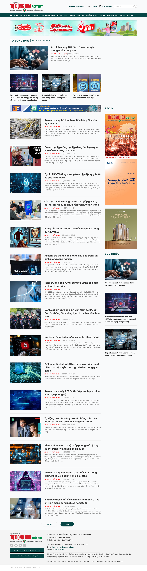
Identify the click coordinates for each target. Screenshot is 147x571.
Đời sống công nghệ (92, 15)
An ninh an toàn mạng (41, 41)
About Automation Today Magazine (27, 556)
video (94, 6)
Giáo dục (122, 15)
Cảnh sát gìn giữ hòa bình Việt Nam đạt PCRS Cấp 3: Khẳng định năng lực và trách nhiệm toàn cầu (72, 313)
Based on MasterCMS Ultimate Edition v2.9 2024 (27, 568)
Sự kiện (16, 15)
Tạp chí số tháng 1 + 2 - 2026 (118, 157)
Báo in (109, 108)
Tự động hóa (36, 15)
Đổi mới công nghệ (112, 15)
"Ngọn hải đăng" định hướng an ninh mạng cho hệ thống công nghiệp (54, 97)
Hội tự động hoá (25, 15)
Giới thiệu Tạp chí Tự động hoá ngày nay (27, 550)
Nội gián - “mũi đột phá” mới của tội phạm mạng (71, 337)
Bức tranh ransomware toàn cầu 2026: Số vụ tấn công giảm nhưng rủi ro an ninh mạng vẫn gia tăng (24, 97)
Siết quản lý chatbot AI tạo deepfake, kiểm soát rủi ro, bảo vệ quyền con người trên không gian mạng (71, 367)
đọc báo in (107, 6)
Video (65, 15)
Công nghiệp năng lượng (76, 15)
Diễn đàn (102, 15)
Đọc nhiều (112, 253)
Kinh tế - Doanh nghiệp (48, 15)
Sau (67, 524)
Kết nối (59, 15)
